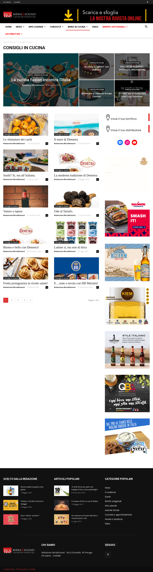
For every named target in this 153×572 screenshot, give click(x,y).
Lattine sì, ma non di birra (70, 247)
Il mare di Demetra (66, 139)
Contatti (17, 2)
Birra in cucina (78, 26)
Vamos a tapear (12, 211)
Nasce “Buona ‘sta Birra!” (30, 516)
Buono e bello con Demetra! (21, 247)
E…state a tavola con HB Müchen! (76, 283)
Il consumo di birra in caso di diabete (84, 501)
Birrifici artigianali (115, 26)
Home (8, 26)
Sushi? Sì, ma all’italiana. (19, 175)
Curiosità (57, 26)
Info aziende (37, 26)
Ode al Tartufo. (63, 211)
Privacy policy (22, 569)
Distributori (13, 33)
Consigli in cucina (41, 75)
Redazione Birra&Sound (32, 85)
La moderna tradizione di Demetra (75, 175)
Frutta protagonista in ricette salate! (25, 283)
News (20, 26)
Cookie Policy (9, 569)
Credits (32, 569)
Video (95, 26)
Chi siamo (7, 2)
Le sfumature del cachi (17, 139)
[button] (146, 27)
